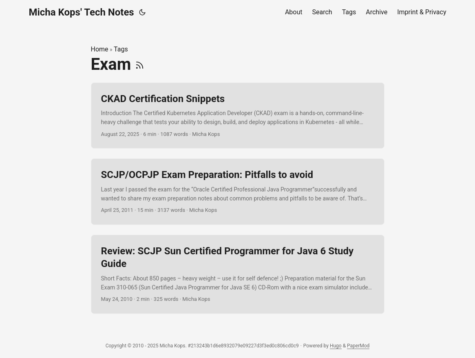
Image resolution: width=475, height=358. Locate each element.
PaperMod (358, 346)
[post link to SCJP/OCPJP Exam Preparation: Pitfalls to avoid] (237, 192)
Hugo (336, 346)
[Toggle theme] (142, 12)
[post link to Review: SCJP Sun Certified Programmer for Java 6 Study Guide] (237, 274)
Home (99, 49)
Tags (121, 49)
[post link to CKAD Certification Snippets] (237, 116)
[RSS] (139, 64)
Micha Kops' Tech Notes (81, 12)
